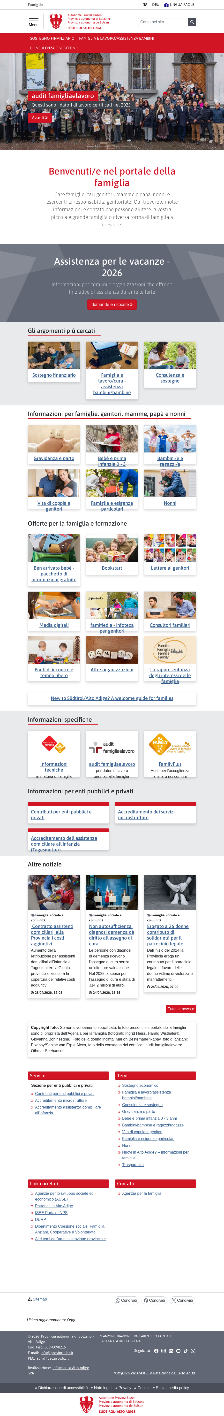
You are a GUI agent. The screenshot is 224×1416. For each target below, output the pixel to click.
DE (155, 4)
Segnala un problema (121, 1341)
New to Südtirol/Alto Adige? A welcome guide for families (112, 698)
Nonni (170, 503)
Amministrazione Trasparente (126, 1336)
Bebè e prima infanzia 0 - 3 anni (149, 1118)
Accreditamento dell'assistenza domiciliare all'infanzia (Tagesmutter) (64, 843)
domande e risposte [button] (111, 304)
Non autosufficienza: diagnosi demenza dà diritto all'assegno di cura (111, 934)
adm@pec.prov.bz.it (53, 1358)
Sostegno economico (140, 1085)
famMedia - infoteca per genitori (112, 628)
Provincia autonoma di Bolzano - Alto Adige (61, 1339)
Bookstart (112, 568)
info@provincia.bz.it (57, 1353)
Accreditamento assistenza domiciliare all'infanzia (68, 1110)
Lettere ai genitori (170, 568)
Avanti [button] (40, 117)
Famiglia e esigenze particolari (148, 1139)
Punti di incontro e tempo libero (54, 672)
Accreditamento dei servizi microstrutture (146, 814)
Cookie (141, 1388)
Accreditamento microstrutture (61, 1100)
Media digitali (54, 625)
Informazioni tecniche (53, 767)
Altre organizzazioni (112, 669)
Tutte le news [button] (181, 1009)
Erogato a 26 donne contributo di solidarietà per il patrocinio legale (168, 934)
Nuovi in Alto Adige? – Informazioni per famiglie (155, 1155)
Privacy (123, 1388)
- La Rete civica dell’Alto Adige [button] (154, 1373)
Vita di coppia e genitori (53, 506)
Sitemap (40, 1299)
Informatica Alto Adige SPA (58, 1370)
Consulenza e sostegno (54, 48)
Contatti (164, 1336)
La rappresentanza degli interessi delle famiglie (170, 675)
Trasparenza (133, 1165)
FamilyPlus (170, 764)
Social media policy (171, 1388)
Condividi (126, 1300)
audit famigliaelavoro (112, 764)
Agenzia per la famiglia (141, 1193)
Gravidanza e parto (54, 458)
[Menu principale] (33, 21)
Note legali (101, 1388)
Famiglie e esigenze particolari (112, 506)
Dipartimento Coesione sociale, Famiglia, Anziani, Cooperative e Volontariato (70, 1229)
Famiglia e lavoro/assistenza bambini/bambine (146, 1095)
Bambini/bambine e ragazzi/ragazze (153, 1125)
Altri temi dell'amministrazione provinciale (70, 1239)
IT (144, 4)
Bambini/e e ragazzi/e (170, 461)
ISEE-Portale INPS (51, 1213)
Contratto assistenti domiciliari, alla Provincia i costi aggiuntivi (52, 934)
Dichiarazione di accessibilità (61, 1388)
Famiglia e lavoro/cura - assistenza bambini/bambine (112, 383)
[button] (8, 101)
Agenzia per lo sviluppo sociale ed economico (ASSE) (64, 1196)
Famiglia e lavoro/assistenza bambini (116, 38)
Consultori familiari (170, 625)
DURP (40, 1219)
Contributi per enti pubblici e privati (64, 1094)
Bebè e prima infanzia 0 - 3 (112, 461)
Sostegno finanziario (52, 38)
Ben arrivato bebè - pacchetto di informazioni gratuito (53, 573)
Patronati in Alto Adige (54, 1206)
